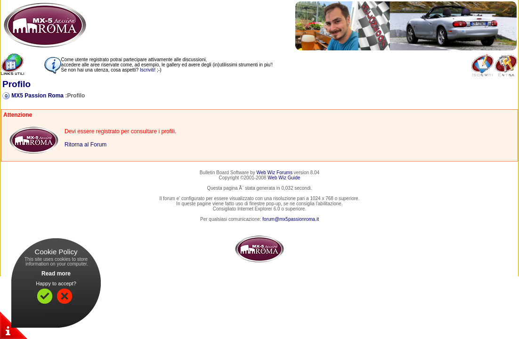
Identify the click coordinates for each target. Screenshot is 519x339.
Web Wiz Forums (274, 172)
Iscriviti (147, 70)
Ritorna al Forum (85, 144)
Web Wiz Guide (284, 177)
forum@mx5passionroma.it (290, 219)
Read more (56, 273)
